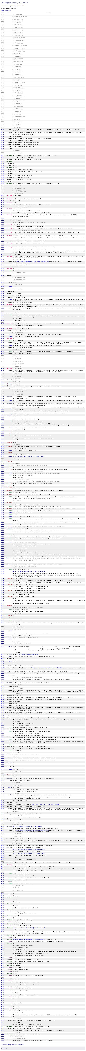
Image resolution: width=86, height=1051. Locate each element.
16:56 (2, 802)
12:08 (2, 382)
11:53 (2, 373)
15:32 (2, 725)
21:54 (2, 908)
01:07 (2, 140)
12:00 (2, 376)
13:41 (2, 534)
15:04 (2, 667)
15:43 (2, 760)
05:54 (2, 272)
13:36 (2, 506)
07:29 (2, 286)
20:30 (2, 885)
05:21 (2, 232)
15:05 (2, 673)
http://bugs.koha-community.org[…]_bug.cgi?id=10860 (32, 261)
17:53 (2, 824)
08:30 (2, 317)
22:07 (2, 967)
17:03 (2, 815)
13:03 (2, 400)
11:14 (2, 366)
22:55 (2, 1018)
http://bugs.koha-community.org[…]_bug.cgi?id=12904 (32, 830)
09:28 (2, 349)
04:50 (2, 191)
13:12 (2, 439)
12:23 (2, 391)
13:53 (2, 605)
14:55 (2, 644)
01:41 (2, 150)
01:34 (2, 148)
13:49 (2, 580)
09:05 (2, 340)
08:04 (2, 299)
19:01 (2, 836)
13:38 (2, 524)
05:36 (2, 266)
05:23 (2, 237)
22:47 (2, 978)
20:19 (2, 872)
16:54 (2, 795)
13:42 (2, 554)
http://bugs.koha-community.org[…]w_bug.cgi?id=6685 (46, 668)
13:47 (2, 571)
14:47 (2, 633)
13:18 (2, 458)
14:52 (2, 639)
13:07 (2, 413)
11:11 (2, 364)
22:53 (2, 1014)
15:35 (2, 750)
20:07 (2, 865)
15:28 (2, 688)
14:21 (2, 619)
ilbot (6, 1048)
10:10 (2, 358)
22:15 (2, 977)
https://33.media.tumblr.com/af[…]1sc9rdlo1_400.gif (29, 928)
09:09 (2, 345)
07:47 (2, 289)
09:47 (2, 351)
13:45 (2, 558)
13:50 (2, 586)
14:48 (2, 635)
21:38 (2, 892)
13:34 (2, 492)
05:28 (2, 256)
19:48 (2, 861)
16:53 (2, 785)
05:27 (2, 254)
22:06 (2, 955)
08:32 (2, 323)
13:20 (2, 459)
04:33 (2, 190)
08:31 (2, 322)
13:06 (2, 409)
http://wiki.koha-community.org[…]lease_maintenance (29, 571)
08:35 (2, 334)
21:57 (2, 920)
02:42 (2, 177)
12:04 (2, 378)
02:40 (2, 173)
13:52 (2, 598)
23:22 (2, 1036)
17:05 (2, 817)
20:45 (2, 887)
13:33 (2, 485)
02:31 (2, 167)
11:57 (2, 375)
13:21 (2, 461)
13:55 (2, 609)
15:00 (2, 658)
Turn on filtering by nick (6, 10)
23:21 (2, 1032)
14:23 (2, 621)
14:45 (2, 629)
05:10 (2, 208)
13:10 (2, 421)
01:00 (2, 129)
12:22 (2, 389)
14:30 (2, 626)
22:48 (2, 982)
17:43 (2, 822)
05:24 (2, 247)
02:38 (2, 169)
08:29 (2, 311)
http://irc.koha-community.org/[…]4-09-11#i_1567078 (29, 456)
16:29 (2, 782)
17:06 (2, 821)
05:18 (2, 226)
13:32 (2, 477)
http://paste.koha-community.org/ (28, 654)
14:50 (2, 637)
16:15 (2, 778)
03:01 (2, 185)
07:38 (2, 288)
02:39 (2, 171)
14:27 (2, 623)
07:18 (2, 284)
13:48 (2, 578)
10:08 (2, 356)
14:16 (2, 617)
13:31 (2, 475)
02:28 (2, 157)
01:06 (2, 136)
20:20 (2, 873)
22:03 (2, 943)
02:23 (2, 153)
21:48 (2, 894)
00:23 (2, 121)
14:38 (2, 627)
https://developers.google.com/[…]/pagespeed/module (29, 849)
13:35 (2, 504)
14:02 (2, 613)
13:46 (2, 564)
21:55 (2, 916)
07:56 (2, 291)
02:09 (2, 152)
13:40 (2, 530)
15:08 (2, 675)
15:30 (2, 707)
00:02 (2, 67)
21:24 (2, 890)
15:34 (2, 744)
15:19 (2, 682)
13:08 (2, 417)
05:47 (2, 268)
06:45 (2, 279)
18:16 (2, 833)
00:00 (2, 14)
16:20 (2, 780)
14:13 (2, 615)
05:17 (2, 222)
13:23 (2, 463)
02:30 (2, 163)
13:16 (2, 454)
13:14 (2, 440)
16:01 (2, 773)
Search (19, 6)
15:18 (2, 681)
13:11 (2, 429)
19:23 (2, 843)
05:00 (2, 193)
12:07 (2, 380)
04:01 (2, 188)
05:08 (2, 200)
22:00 (2, 935)
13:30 (2, 471)
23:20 (2, 1020)
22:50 (2, 993)
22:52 (2, 1006)
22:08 (2, 975)
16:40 (2, 784)
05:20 (2, 230)
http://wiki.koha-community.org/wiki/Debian (45, 804)
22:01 (2, 939)
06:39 (2, 274)
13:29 (2, 469)
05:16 (2, 220)
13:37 (2, 518)
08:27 (2, 304)
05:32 (2, 265)
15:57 (2, 769)
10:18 (2, 363)
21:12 (2, 888)
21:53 (2, 898)
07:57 (2, 297)
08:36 (2, 338)
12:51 (2, 394)
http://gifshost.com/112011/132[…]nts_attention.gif (29, 939)
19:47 (2, 855)
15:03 (2, 661)
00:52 (2, 127)
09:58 (2, 355)
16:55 (2, 800)
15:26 (2, 684)
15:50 (2, 767)
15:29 (2, 697)
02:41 (2, 175)
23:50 (2, 1042)
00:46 (2, 126)
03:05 (2, 187)
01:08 (2, 146)
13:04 (2, 403)
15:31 (2, 718)
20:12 (2, 869)
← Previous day (4, 6)
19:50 (2, 863)
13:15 (2, 444)
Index (22, 6)
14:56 (2, 654)
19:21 (2, 838)
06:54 (2, 280)
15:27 (2, 686)
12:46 (2, 393)
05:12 (2, 214)
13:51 (2, 592)
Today (9, 6)
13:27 (2, 465)
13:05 (2, 407)
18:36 (2, 835)
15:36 (2, 758)
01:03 (2, 132)
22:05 (2, 945)
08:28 (2, 308)
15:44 (2, 762)
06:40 (2, 277)
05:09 (2, 206)
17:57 (2, 828)
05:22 (2, 235)
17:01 (2, 808)
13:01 (2, 396)
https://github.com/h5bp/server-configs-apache (27, 826)
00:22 (2, 119)
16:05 (2, 775)
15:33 (2, 733)
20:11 (2, 867)
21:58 (2, 932)
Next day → (14, 6)
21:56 (2, 918)
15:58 (2, 771)
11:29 (2, 368)
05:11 (2, 212)
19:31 (2, 853)
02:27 (2, 155)
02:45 (2, 183)
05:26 (2, 251)
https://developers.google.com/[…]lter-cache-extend (29, 853)
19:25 (2, 845)
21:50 (2, 896)
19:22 (2, 840)
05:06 (2, 198)
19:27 (2, 851)
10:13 (2, 361)
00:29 (2, 122)
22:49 (2, 986)
